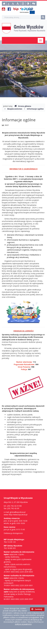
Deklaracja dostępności (13, 533)
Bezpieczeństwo (14, 109)
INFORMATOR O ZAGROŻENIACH (23, 169)
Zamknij (36, 609)
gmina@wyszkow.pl (17, 512)
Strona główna (22, 106)
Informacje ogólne (35, 109)
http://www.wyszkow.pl (18, 514)
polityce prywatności (23, 624)
